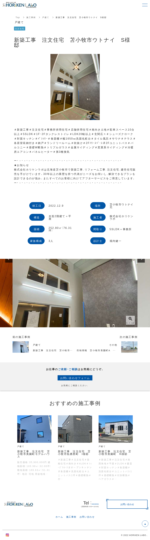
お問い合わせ (87, 516)
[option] (75, 293)
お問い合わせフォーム (75, 378)
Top (18, 17)
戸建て (45, 17)
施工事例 (31, 17)
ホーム (59, 516)
